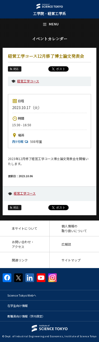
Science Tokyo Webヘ (21, 295)
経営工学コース (28, 81)
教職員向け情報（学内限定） (26, 316)
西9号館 (20, 141)
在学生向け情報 (17, 305)
